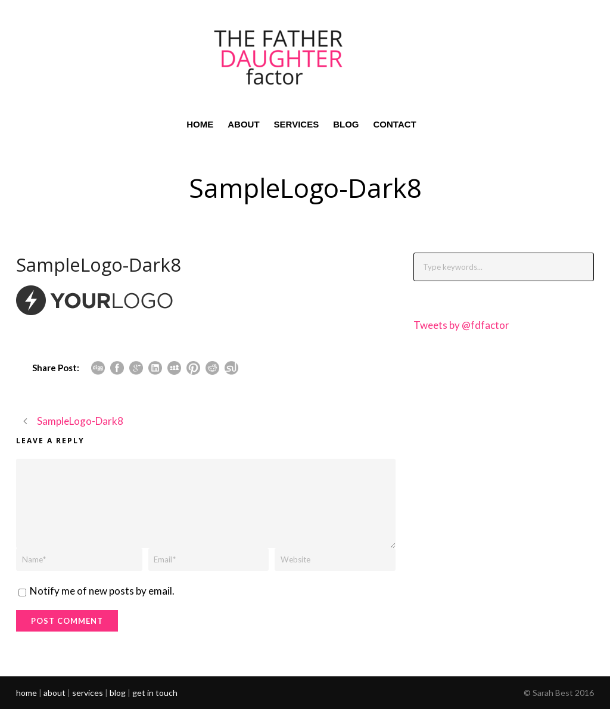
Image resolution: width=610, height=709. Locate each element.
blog (118, 693)
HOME (199, 124)
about (54, 693)
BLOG (346, 124)
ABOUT (243, 124)
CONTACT (395, 124)
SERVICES (296, 124)
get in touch (155, 693)
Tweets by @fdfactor (461, 325)
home (26, 693)
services (87, 693)
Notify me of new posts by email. (102, 590)
